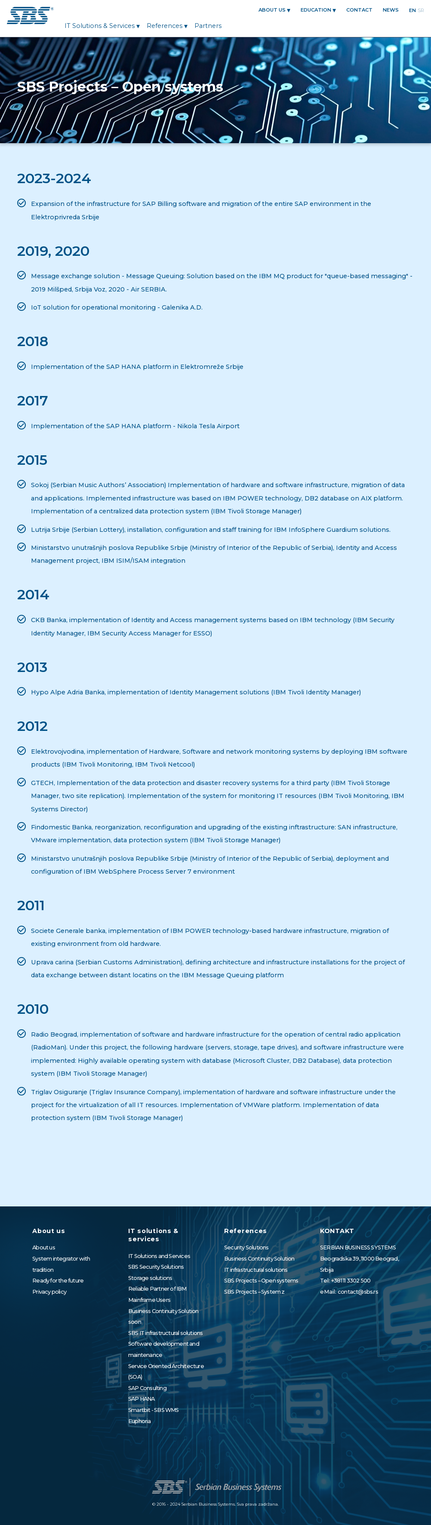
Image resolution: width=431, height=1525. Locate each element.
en (412, 10)
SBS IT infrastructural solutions (165, 1333)
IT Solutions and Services (159, 1256)
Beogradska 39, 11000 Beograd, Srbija (359, 1264)
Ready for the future (57, 1280)
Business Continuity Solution (163, 1311)
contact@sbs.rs (358, 1292)
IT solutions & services (100, 26)
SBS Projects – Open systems (261, 1280)
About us (272, 10)
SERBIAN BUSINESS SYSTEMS (358, 1247)
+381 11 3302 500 (350, 1280)
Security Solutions (246, 1247)
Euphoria (139, 1421)
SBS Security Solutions (156, 1267)
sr (421, 10)
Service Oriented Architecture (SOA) (166, 1372)
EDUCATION (316, 10)
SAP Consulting (147, 1388)
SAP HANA (141, 1399)
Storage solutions (150, 1278)
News (391, 10)
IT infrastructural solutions (256, 1270)
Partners (208, 26)
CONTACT (359, 10)
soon (134, 1322)
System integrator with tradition (61, 1264)
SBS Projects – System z (254, 1292)
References (164, 26)
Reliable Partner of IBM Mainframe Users (157, 1294)
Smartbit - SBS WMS (153, 1410)
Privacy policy (49, 1292)
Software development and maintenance (163, 1349)
